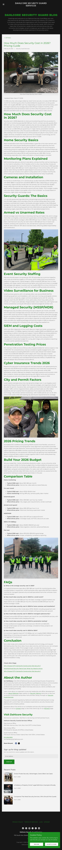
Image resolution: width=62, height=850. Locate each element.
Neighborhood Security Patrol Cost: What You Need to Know (23, 668)
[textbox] (31, 756)
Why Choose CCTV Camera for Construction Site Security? (22, 666)
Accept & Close (51, 844)
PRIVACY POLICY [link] (17, 822)
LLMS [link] (41, 822)
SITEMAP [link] (47, 822)
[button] (6, 4)
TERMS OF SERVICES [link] (31, 822)
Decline (36, 844)
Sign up (9, 762)
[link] (31, 6)
